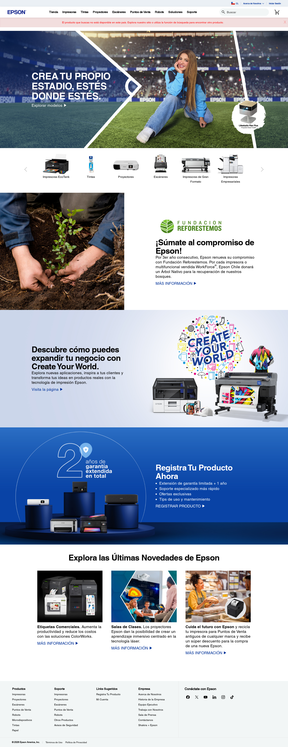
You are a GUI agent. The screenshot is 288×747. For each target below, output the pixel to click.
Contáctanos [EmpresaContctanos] (145, 720)
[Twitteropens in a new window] (196, 697)
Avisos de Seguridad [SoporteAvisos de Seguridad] (66, 725)
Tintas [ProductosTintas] (15, 725)
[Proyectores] (125, 166)
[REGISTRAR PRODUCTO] (180, 506)
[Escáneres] (160, 166)
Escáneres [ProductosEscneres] (18, 704)
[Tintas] (84, 12)
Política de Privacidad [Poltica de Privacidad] (76, 742)
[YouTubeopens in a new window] (205, 697)
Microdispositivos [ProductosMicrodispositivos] (22, 720)
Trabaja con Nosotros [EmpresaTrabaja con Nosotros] (150, 709)
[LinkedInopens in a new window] (214, 697)
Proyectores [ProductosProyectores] (19, 699)
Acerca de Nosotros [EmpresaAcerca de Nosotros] (149, 694)
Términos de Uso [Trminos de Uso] (54, 742)
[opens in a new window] (232, 697)
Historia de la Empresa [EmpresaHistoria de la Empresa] (151, 699)
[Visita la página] (47, 389)
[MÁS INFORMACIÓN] (176, 283)
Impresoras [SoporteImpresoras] (60, 694)
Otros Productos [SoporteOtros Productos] (63, 720)
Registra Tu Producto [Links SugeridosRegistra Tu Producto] (108, 694)
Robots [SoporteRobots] (58, 714)
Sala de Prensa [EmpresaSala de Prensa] (147, 714)
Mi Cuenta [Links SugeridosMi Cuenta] (102, 699)
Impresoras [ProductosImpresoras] (18, 694)
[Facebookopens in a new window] (188, 697)
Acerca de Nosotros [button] (253, 3)
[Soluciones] (175, 12)
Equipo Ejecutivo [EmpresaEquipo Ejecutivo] (148, 704)
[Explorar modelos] (49, 105)
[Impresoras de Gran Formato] (195, 169)
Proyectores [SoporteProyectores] (61, 699)
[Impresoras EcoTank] (56, 166)
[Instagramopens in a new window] (223, 697)
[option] (144, 89)
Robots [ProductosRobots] (16, 714)
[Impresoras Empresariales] (230, 169)
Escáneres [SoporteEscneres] (60, 704)
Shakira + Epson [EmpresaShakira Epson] (147, 725)
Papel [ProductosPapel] (15, 730)
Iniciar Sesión (275, 3)
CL (234, 3)
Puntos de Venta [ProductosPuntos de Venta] (21, 709)
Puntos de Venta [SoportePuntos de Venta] (63, 709)
